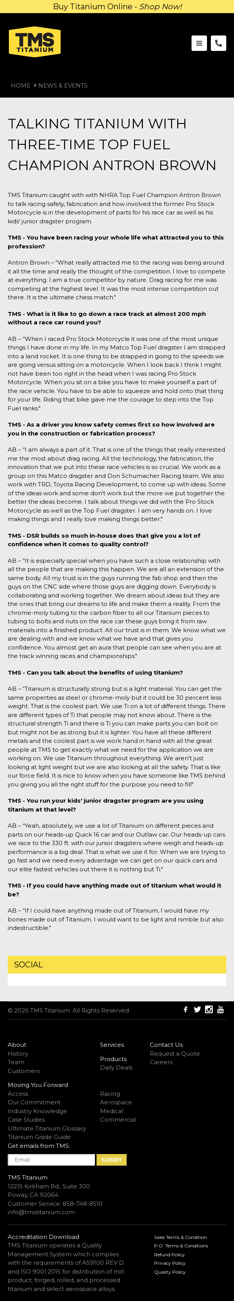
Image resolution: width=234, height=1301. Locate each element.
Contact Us (166, 1044)
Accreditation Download (43, 1236)
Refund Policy (169, 1254)
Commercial (118, 1119)
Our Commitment (34, 1102)
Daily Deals (116, 1067)
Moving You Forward (38, 1084)
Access (18, 1093)
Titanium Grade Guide (39, 1137)
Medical (111, 1111)
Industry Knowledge (37, 1111)
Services (112, 1044)
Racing (110, 1093)
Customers (24, 1071)
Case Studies (26, 1119)
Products (113, 1059)
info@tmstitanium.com (41, 1212)
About (17, 1044)
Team (16, 1062)
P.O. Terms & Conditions (181, 1246)
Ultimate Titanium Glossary (47, 1128)
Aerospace (116, 1102)
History (18, 1053)
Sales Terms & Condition (180, 1237)
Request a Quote (175, 1053)
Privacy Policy (170, 1263)
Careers (161, 1062)
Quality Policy (170, 1272)
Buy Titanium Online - (117, 6)
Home (21, 85)
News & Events (63, 85)
